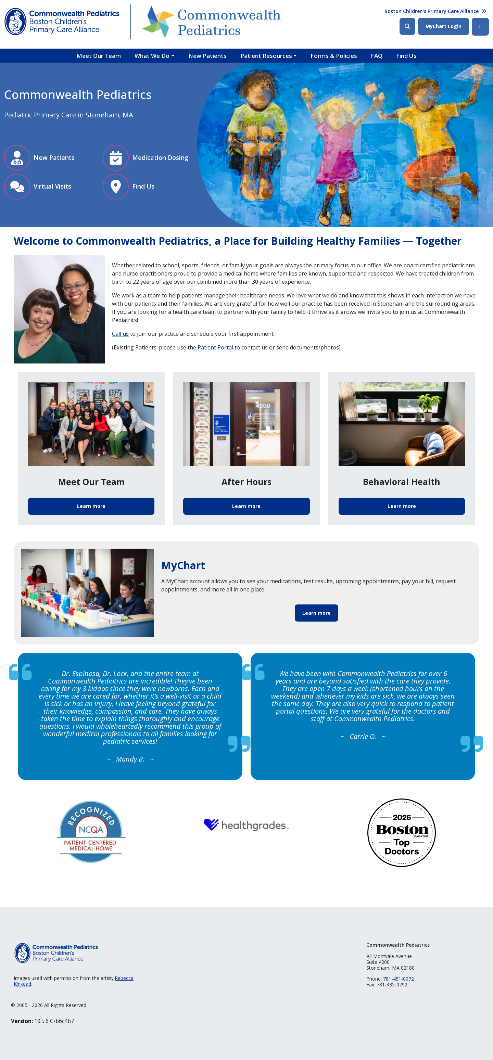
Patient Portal (215, 347)
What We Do (152, 56)
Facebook (480, 27)
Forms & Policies (334, 56)
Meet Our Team (98, 56)
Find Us (406, 56)
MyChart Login (444, 26)
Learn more (91, 506)
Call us (120, 333)
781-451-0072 (398, 978)
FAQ (376, 56)
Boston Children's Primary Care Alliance (431, 11)
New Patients (207, 56)
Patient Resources (266, 56)
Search (407, 26)
